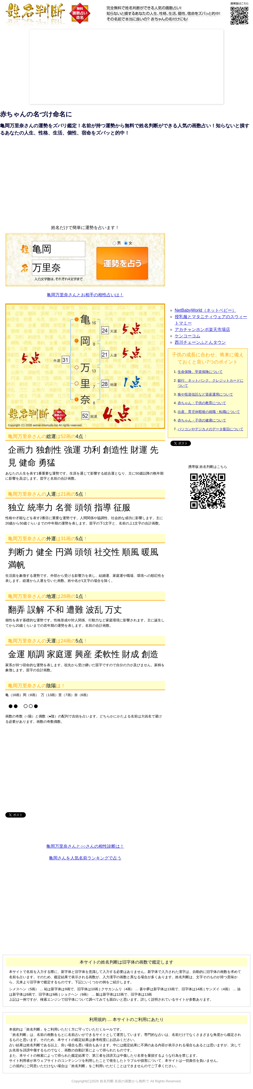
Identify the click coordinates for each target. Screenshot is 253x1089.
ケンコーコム (187, 336)
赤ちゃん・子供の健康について (202, 420)
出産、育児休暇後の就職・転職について (209, 412)
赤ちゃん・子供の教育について (202, 403)
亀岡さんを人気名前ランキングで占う (85, 858)
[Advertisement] (82, 66)
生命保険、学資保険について (200, 372)
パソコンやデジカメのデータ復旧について (210, 429)
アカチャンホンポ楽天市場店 (202, 329)
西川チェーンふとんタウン (200, 342)
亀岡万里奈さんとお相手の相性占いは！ (85, 295)
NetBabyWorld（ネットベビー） (205, 310)
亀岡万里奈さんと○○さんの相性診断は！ (85, 846)
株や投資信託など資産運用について (205, 394)
